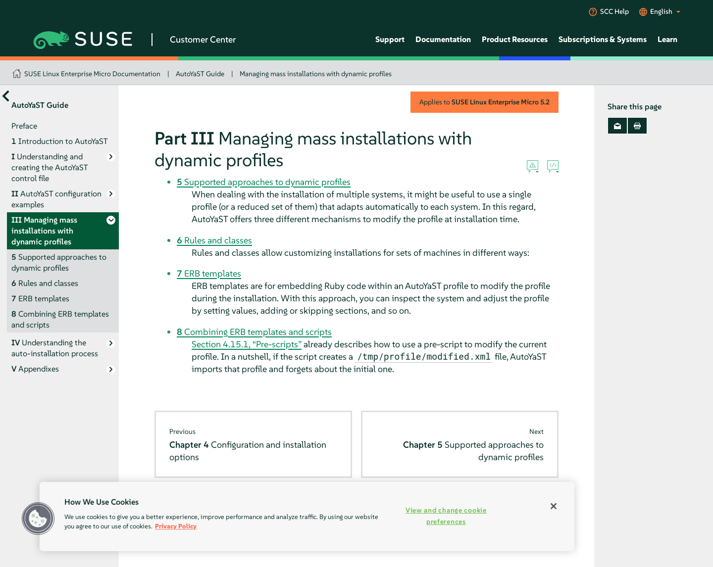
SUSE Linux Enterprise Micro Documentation (92, 73)
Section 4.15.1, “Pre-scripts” (247, 344)
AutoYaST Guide (200, 73)
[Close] (553, 506)
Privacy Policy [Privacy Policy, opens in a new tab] (176, 526)
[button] (38, 518)
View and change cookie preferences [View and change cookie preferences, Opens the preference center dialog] (446, 516)
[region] (307, 516)
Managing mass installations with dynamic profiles (316, 73)
